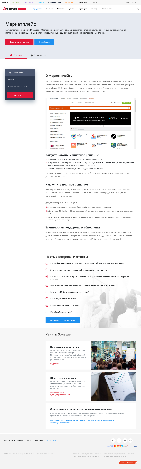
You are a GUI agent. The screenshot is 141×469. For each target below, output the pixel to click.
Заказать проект (20, 96)
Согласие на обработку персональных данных (86, 454)
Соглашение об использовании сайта (114, 456)
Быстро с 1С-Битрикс (127, 463)
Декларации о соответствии (60, 423)
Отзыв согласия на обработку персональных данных (118, 454)
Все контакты (51, 441)
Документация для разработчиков (101, 421)
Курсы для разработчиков (60, 395)
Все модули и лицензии (20, 42)
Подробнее (54, 364)
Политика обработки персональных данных (85, 456)
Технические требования (75, 421)
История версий (56, 421)
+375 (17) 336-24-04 (35, 440)
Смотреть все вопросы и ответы (63, 321)
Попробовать (47, 42)
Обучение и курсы (57, 393)
